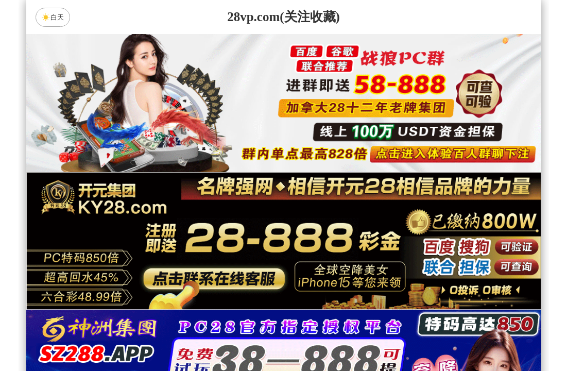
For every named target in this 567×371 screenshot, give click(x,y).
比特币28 (381, 282)
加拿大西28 (250, 282)
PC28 (281, 255)
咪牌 (355, 209)
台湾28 (316, 282)
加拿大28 (185, 282)
